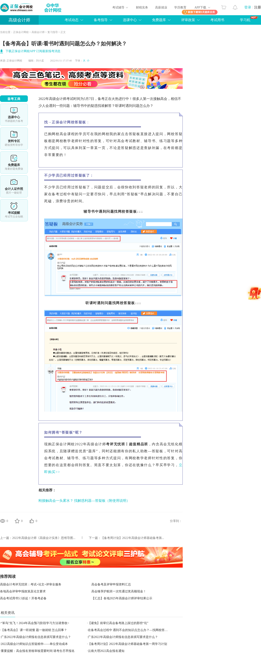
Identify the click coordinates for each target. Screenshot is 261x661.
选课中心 (130, 20)
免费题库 (159, 20)
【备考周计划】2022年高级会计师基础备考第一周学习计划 (127, 644)
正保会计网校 (21, 32)
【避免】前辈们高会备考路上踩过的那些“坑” (118, 623)
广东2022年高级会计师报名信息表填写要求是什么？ (36, 637)
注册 (257, 7)
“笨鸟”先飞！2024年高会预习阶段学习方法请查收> (35, 623)
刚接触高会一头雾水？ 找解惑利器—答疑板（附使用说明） (84, 500)
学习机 (249, 19)
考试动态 (72, 20)
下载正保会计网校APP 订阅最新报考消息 (32, 51)
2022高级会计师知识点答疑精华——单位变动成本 (34, 644)
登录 (247, 7)
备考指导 (101, 20)
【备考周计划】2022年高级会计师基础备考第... (132, 538)
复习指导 (52, 32)
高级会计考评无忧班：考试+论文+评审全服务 (30, 584)
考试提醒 (14, 210)
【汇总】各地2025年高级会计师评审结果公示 (121, 598)
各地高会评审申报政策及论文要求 (23, 591)
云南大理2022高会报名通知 (106, 651)
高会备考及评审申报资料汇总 (111, 584)
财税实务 (142, 7)
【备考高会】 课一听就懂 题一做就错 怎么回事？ (34, 630)
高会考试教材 (128, 141)
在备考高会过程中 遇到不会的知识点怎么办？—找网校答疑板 (129, 630)
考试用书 (217, 20)
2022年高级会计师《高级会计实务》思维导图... (43, 538)
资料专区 (14, 138)
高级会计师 (19, 20)
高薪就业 (161, 7)
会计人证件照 (14, 186)
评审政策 (188, 20)
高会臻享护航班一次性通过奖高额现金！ (118, 591)
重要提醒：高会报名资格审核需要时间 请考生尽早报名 (38, 651)
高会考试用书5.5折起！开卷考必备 (23, 598)
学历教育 (180, 7)
